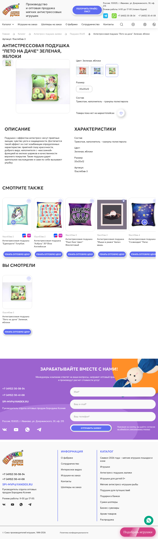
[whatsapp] (114, 15)
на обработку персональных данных (134, 431)
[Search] (121, 24)
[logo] (10, 10)
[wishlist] (132, 24)
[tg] (106, 15)
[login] (144, 24)
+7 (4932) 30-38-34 (126, 16)
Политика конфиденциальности (93, 532)
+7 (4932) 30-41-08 (147, 16)
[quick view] (15, 214)
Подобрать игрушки (137, 532)
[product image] (43, 86)
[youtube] (18, 431)
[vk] (5, 431)
